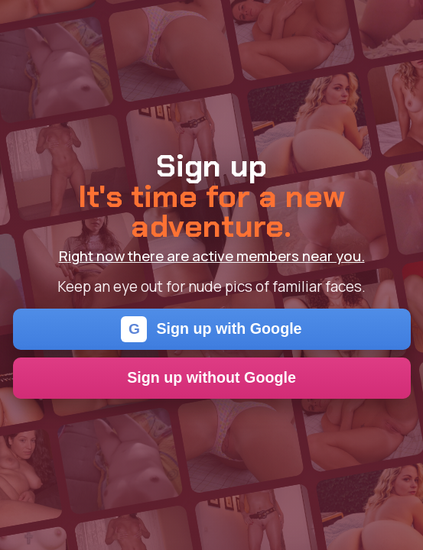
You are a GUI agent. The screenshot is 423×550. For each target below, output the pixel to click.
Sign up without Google (211, 377)
